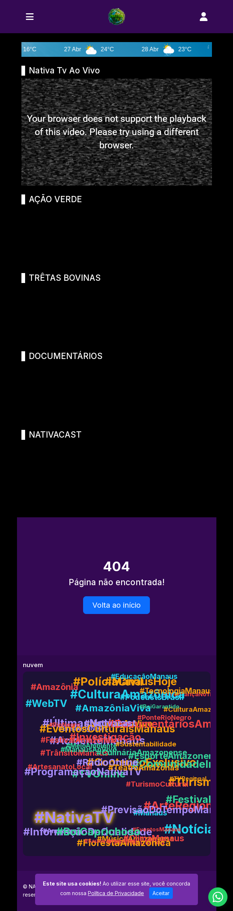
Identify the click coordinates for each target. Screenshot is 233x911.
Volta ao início (116, 605)
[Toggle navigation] (29, 17)
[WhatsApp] (217, 897)
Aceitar (161, 893)
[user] (203, 17)
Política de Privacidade (116, 893)
